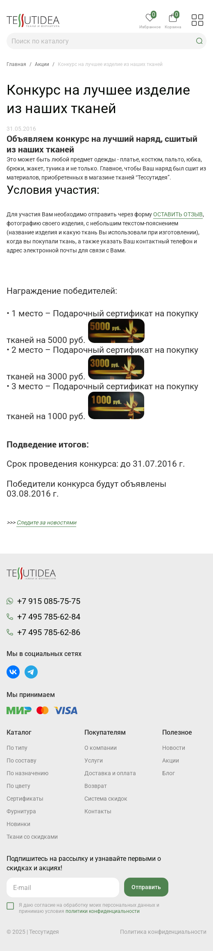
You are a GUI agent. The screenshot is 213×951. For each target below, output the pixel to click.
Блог (168, 773)
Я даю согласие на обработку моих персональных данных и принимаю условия (89, 908)
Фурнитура (21, 811)
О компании (100, 747)
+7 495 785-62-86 (48, 632)
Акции (170, 760)
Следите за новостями (46, 522)
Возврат (95, 786)
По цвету (18, 786)
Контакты (97, 811)
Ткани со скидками (32, 836)
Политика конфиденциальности (163, 931)
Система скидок (105, 798)
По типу (17, 747)
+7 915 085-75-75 (48, 601)
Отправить (146, 887)
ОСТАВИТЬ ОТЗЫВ (178, 214)
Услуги (93, 760)
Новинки (18, 824)
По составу (21, 760)
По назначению (27, 773)
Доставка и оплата (110, 773)
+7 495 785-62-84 (48, 617)
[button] (199, 41)
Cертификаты (25, 798)
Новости (173, 747)
